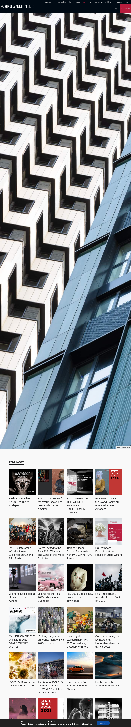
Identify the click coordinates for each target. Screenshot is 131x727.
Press (91, 2)
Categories (61, 2)
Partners (119, 2)
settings (89, 724)
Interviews (99, 2)
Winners (71, 2)
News (84, 2)
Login (116, 9)
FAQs (127, 2)
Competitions (49, 2)
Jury (78, 2)
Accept (105, 723)
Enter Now (125, 9)
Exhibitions (109, 2)
